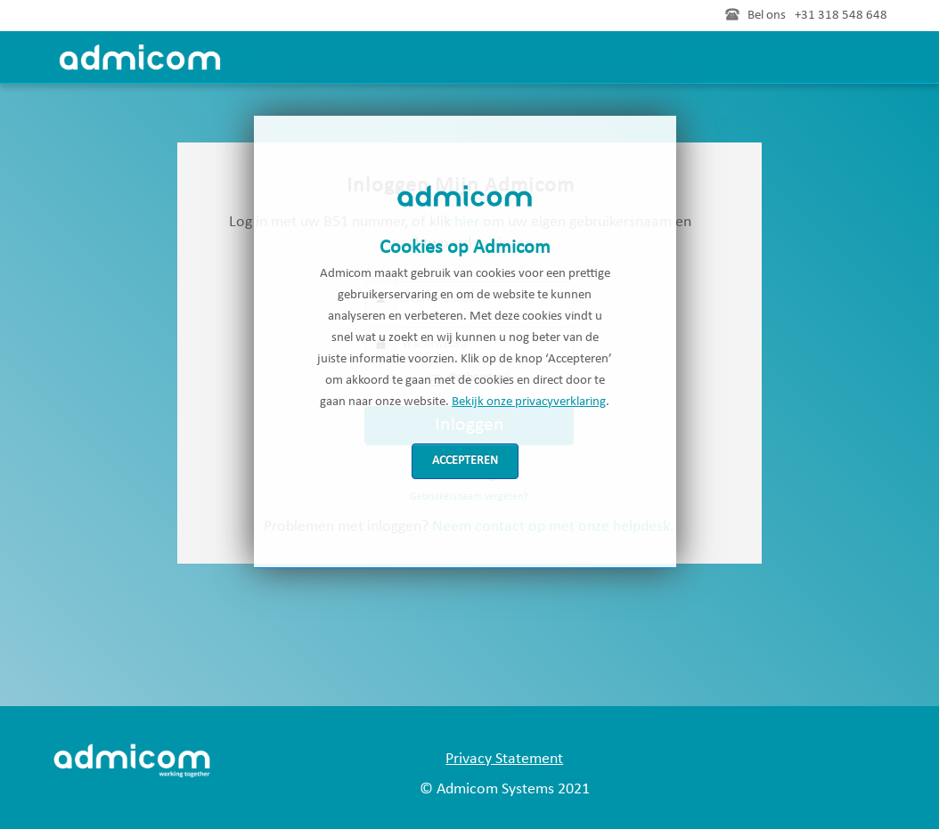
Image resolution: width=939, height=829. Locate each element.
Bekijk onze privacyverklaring (529, 402)
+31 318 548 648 (841, 15)
